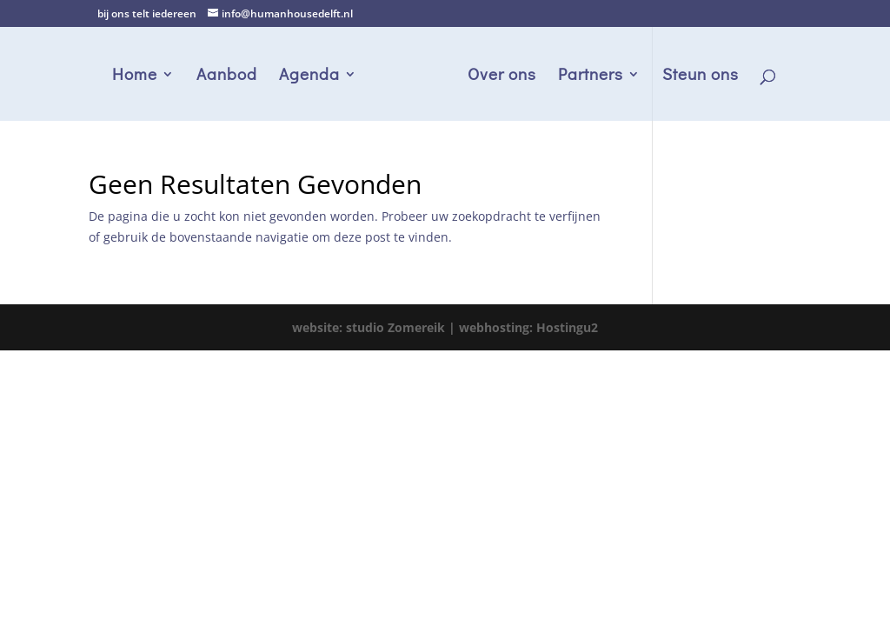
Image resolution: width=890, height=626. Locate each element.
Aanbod (226, 76)
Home (134, 76)
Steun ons (700, 76)
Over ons (502, 76)
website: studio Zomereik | (375, 327)
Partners (590, 76)
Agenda (309, 76)
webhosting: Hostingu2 (528, 327)
